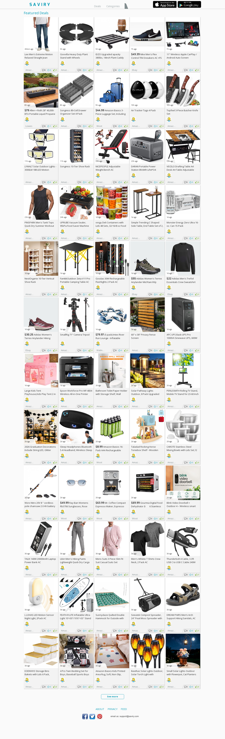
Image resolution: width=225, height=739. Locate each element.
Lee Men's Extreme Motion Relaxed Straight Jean (39, 56)
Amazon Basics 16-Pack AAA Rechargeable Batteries (109, 450)
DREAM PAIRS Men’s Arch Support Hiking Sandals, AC (181, 616)
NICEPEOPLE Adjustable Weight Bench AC (108, 168)
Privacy (112, 709)
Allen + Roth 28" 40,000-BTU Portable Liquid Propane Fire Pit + (40, 114)
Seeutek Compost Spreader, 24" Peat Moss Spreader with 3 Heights (146, 618)
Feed (124, 709)
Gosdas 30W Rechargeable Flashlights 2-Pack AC (110, 280)
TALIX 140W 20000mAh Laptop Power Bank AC (40, 560)
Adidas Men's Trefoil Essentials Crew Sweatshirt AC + (181, 282)
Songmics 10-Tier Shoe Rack (75, 166)
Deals (97, 6)
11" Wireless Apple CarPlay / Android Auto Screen (182, 56)
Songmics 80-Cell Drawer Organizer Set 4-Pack (73, 112)
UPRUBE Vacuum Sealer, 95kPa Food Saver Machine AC (74, 226)
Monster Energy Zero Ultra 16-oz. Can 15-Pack (182, 224)
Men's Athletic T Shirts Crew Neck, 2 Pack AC (145, 560)
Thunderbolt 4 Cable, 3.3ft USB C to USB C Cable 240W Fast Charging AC (181, 562)
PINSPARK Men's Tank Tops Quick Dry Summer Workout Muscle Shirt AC (39, 226)
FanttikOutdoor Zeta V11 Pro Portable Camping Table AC (75, 280)
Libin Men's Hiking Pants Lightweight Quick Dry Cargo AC (75, 562)
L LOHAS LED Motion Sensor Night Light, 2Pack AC (39, 616)
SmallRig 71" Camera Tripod (74, 334)
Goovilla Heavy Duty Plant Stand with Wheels (74, 56)
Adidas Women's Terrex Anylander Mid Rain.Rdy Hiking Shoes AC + (146, 282)
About (100, 709)
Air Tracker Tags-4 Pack (143, 110)
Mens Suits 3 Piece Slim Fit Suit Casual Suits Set (109, 560)
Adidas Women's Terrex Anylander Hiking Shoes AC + (38, 338)
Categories (113, 6)
